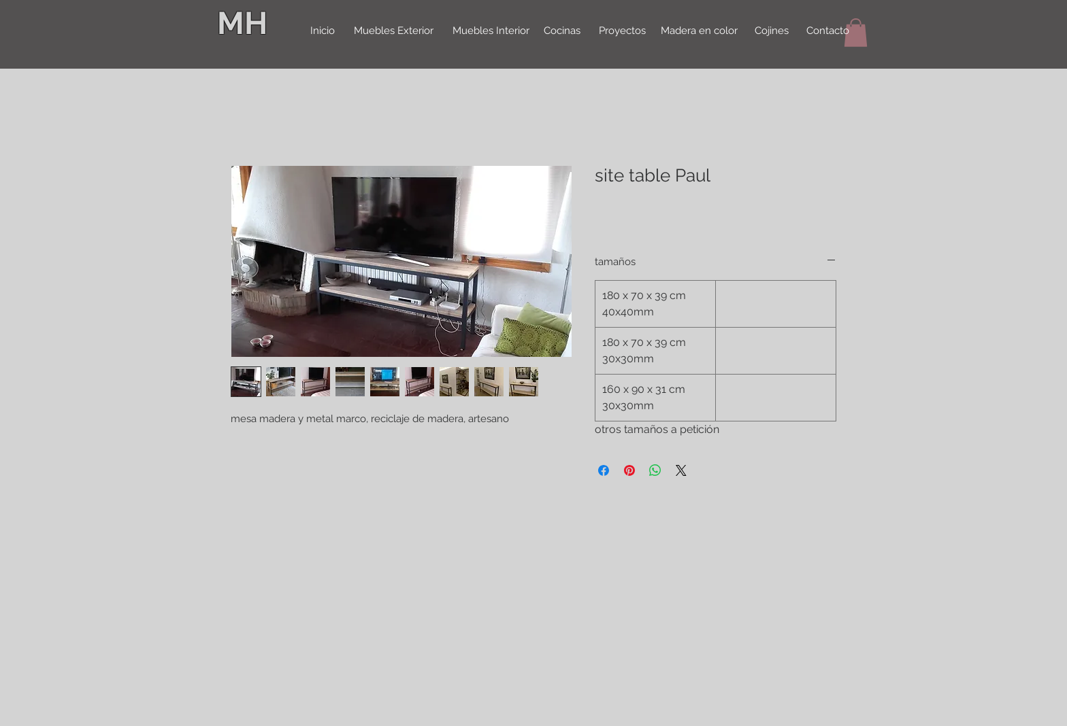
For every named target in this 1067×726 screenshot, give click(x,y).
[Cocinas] (562, 31)
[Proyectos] (622, 31)
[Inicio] (322, 31)
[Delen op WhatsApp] (655, 470)
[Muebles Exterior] (393, 31)
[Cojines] (772, 31)
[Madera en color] (699, 31)
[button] (856, 32)
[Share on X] (681, 470)
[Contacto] (827, 31)
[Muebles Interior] (490, 31)
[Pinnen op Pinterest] (629, 470)
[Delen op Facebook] (603, 470)
